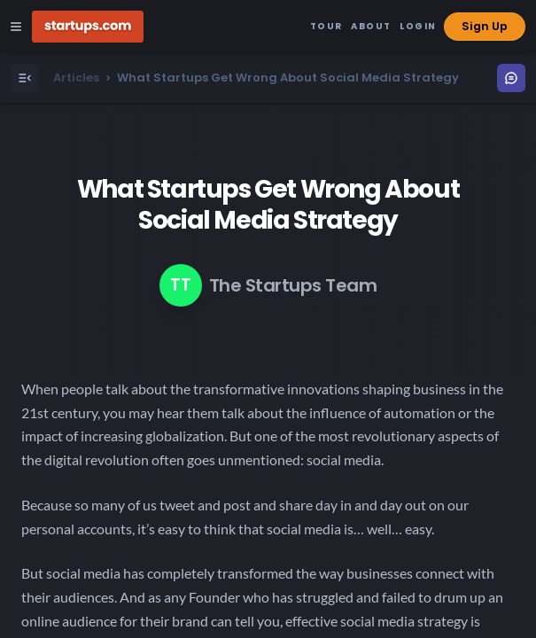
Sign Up (485, 26)
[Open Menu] (25, 78)
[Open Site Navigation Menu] (16, 26)
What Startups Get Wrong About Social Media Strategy (268, 204)
